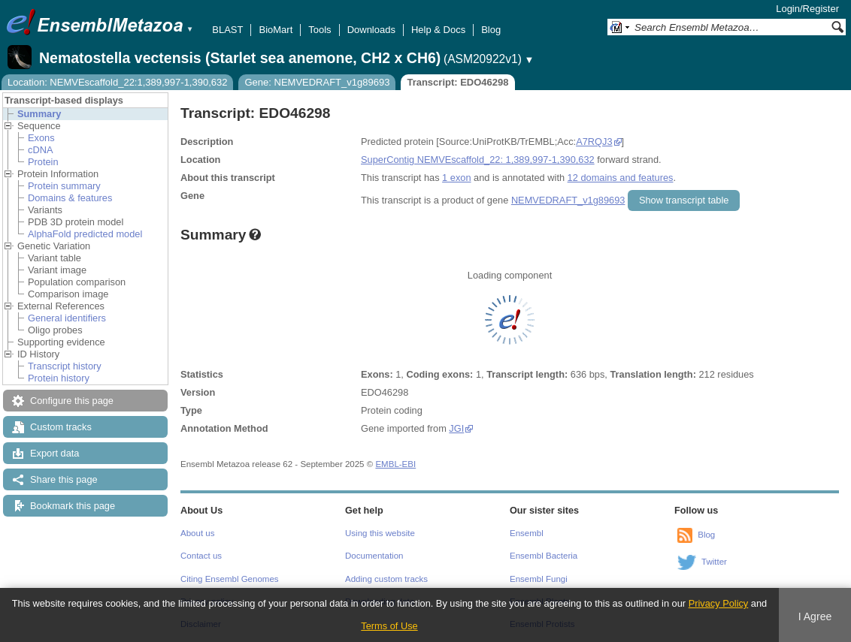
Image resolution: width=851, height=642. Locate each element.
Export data (54, 453)
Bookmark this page (72, 505)
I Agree (815, 616)
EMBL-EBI (395, 464)
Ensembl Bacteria (543, 555)
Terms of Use (389, 625)
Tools (319, 29)
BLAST (227, 29)
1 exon (456, 177)
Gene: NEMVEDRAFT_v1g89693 (316, 82)
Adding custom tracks (386, 578)
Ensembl (527, 533)
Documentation (374, 555)
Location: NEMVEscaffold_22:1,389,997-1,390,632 (117, 82)
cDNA (40, 149)
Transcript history (64, 366)
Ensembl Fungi (539, 578)
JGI (456, 428)
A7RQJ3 (594, 141)
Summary (39, 113)
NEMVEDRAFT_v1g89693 (568, 200)
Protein (43, 161)
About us (197, 533)
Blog (491, 29)
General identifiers (67, 318)
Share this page (64, 479)
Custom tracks (61, 427)
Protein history (58, 378)
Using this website (380, 533)
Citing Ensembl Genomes (229, 578)
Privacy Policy (719, 603)
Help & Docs (438, 29)
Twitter (714, 561)
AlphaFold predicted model (85, 234)
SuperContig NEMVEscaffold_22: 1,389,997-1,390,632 (478, 159)
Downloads (371, 29)
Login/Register (807, 8)
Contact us (201, 555)
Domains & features (70, 197)
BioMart (275, 29)
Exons (41, 137)
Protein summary (64, 185)
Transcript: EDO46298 (457, 82)
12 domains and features (621, 177)
